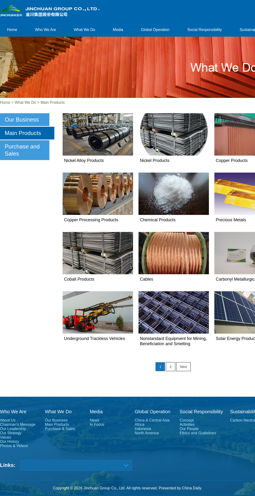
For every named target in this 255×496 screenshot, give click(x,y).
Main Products (53, 102)
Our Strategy (11, 433)
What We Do (84, 30)
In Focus (97, 424)
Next (183, 367)
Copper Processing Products (91, 220)
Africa (139, 424)
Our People (189, 429)
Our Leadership (13, 429)
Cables (146, 279)
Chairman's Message (17, 424)
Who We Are (45, 30)
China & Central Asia (152, 420)
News (94, 420)
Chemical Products (158, 220)
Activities (187, 424)
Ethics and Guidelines (198, 433)
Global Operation (155, 30)
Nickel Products (154, 160)
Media (118, 30)
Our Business (22, 119)
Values (5, 437)
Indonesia (143, 429)
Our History (9, 441)
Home (12, 30)
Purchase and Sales (22, 150)
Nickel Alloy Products (84, 160)
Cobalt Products (79, 279)
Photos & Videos (14, 446)
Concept (187, 420)
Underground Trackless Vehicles (94, 338)
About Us (8, 420)
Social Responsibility (204, 30)
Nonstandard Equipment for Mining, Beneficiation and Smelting (173, 341)
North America (147, 433)
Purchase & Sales (60, 429)
